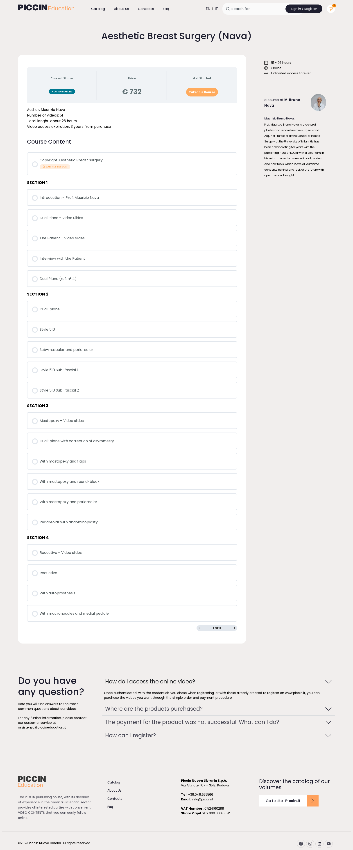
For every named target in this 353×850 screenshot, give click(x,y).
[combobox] (263, 9)
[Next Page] (234, 628)
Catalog (98, 8)
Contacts (146, 8)
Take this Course (202, 92)
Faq (166, 8)
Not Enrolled (62, 91)
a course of (282, 102)
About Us (121, 8)
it (216, 8)
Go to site (283, 801)
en (208, 8)
